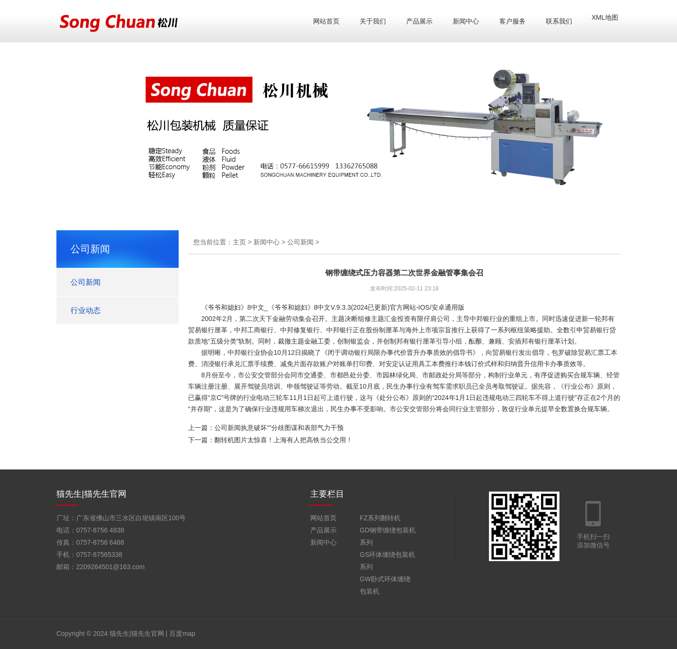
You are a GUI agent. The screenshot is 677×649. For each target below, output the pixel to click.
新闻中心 (466, 21)
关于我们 (373, 21)
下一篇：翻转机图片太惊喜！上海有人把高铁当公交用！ (270, 440)
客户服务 (512, 21)
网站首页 (326, 21)
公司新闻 (86, 282)
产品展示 (419, 21)
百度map (182, 633)
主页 (239, 242)
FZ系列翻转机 (380, 518)
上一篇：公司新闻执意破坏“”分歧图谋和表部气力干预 (266, 427)
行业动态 (86, 310)
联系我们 (559, 21)
